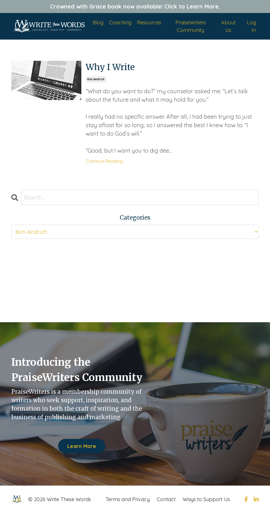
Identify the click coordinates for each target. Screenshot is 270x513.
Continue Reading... (105, 161)
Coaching (120, 22)
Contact (166, 499)
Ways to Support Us (206, 499)
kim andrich (95, 79)
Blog (98, 22)
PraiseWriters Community (190, 26)
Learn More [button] (81, 446)
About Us (228, 26)
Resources (149, 22)
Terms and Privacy (128, 499)
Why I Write (110, 67)
